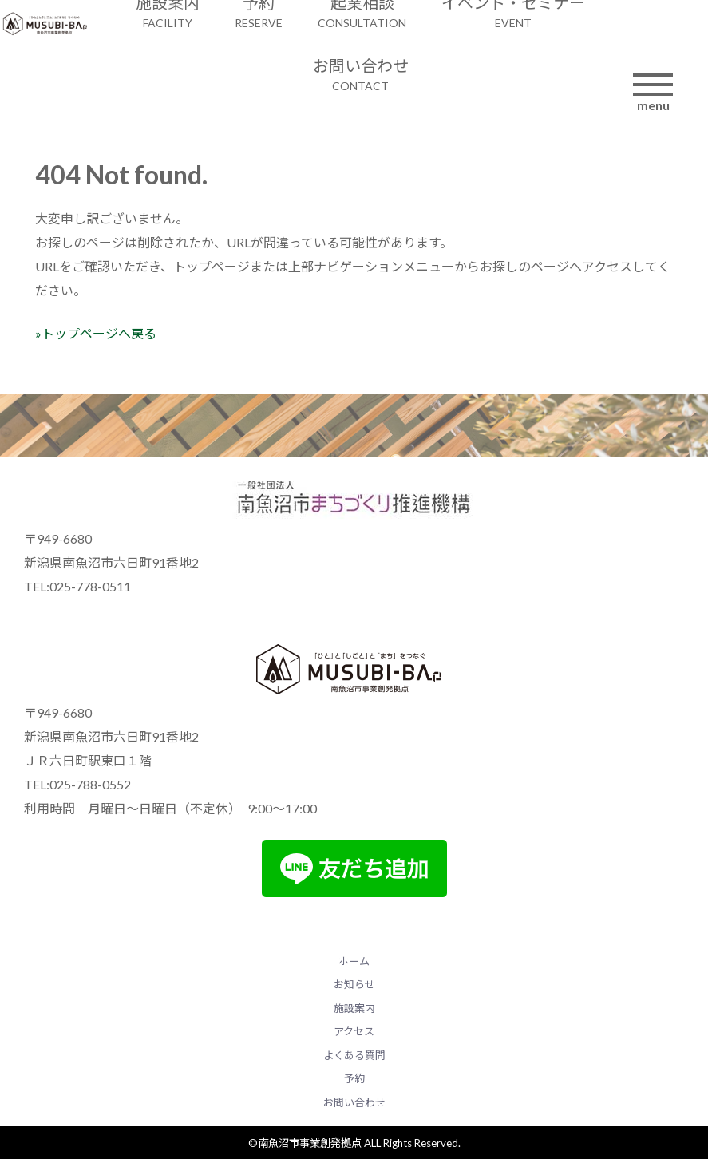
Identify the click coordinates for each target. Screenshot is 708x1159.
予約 (354, 1078)
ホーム (354, 961)
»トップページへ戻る (95, 333)
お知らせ (354, 984)
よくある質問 (354, 1055)
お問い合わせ (354, 1102)
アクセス (354, 1031)
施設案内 (354, 1008)
